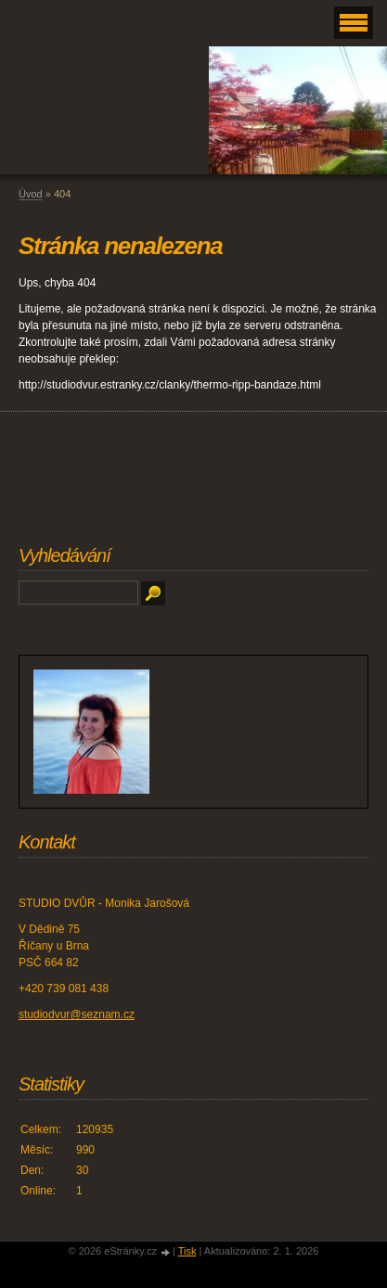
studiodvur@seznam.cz (77, 1014)
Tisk (187, 1250)
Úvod (31, 193)
